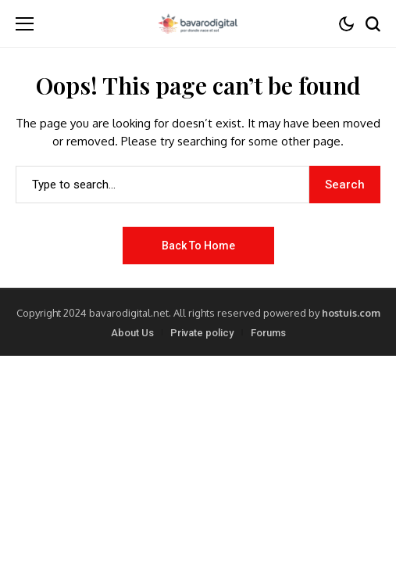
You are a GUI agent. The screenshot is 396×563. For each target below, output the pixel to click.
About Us (132, 333)
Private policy (202, 333)
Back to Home (198, 245)
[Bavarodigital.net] (198, 23)
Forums (268, 333)
